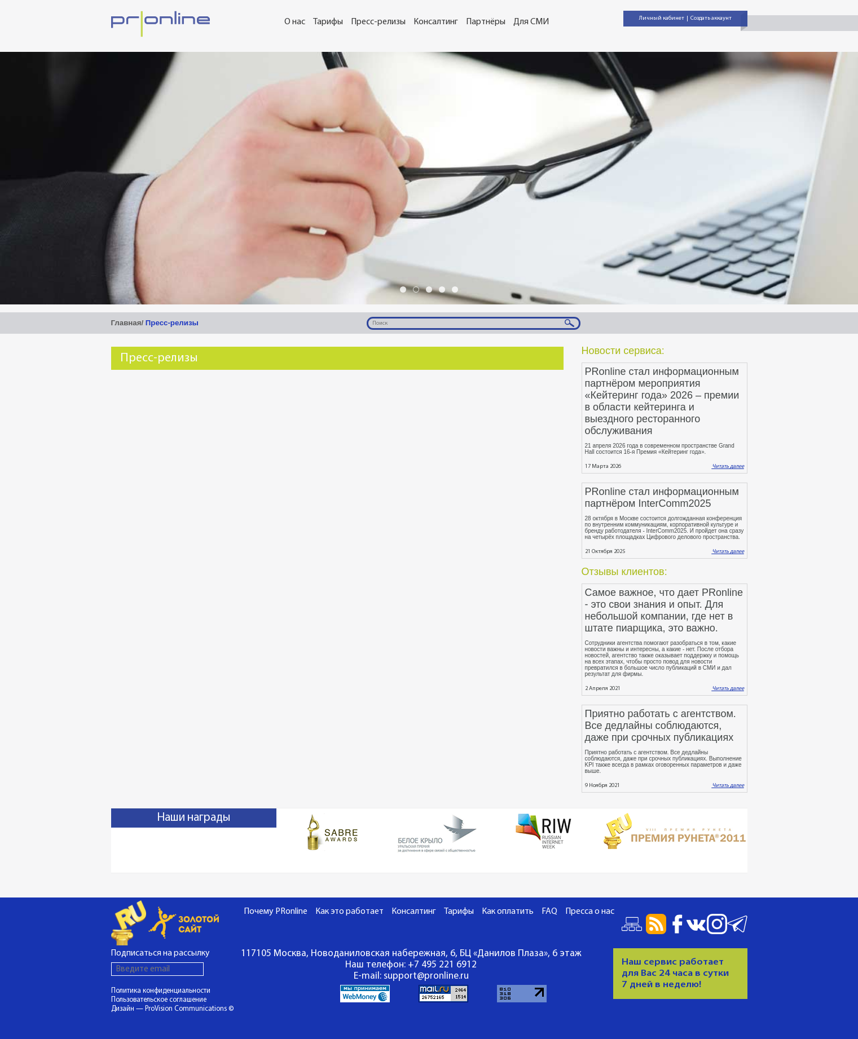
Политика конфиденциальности (160, 990)
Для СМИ (531, 21)
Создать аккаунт (711, 18)
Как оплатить (508, 911)
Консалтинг (435, 21)
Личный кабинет (661, 18)
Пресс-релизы (378, 21)
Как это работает (349, 911)
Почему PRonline (275, 911)
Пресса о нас (589, 911)
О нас (294, 21)
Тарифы (328, 21)
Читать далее (728, 466)
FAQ (549, 911)
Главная (126, 323)
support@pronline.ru (426, 976)
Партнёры (485, 21)
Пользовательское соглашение (158, 999)
